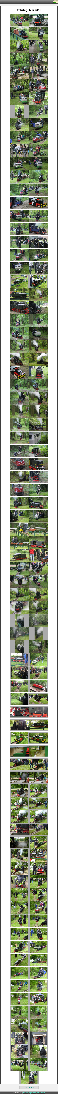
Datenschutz (41, 1093)
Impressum (32, 1093)
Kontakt (25, 1093)
